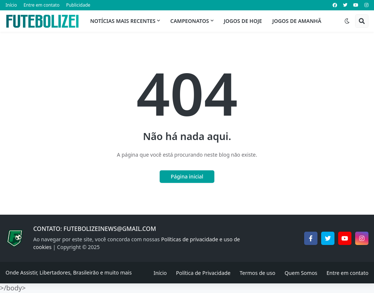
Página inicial (187, 176)
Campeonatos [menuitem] (189, 20)
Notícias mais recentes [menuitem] (123, 20)
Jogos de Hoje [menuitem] (243, 20)
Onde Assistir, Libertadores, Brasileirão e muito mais (69, 272)
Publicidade (78, 5)
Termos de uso (257, 272)
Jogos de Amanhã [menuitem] (296, 20)
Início (11, 5)
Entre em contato (41, 5)
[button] (347, 21)
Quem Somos (301, 272)
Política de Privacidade (203, 272)
